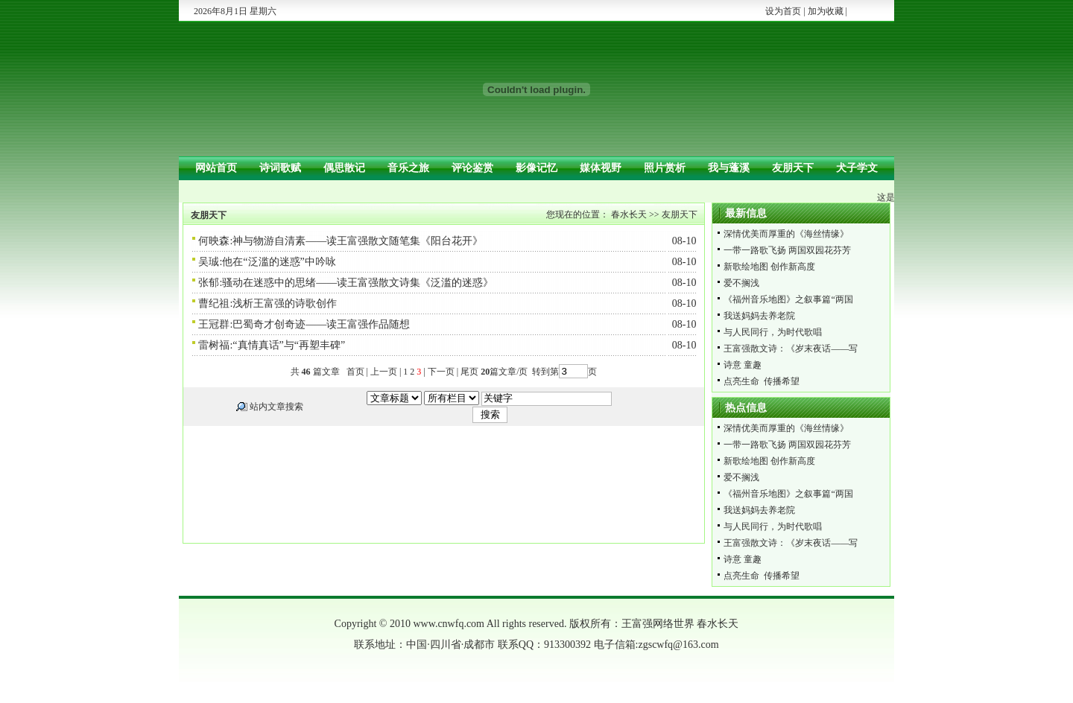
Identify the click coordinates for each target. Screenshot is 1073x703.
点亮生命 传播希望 (762, 381)
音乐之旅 (408, 168)
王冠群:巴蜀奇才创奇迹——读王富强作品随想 (304, 324)
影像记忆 (536, 168)
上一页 (383, 371)
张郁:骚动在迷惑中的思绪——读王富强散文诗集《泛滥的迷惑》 (345, 282)
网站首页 (216, 168)
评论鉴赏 (472, 168)
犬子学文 (857, 168)
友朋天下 (793, 168)
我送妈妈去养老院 (759, 316)
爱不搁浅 (741, 283)
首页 (355, 371)
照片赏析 (665, 168)
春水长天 (629, 214)
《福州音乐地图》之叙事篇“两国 (788, 299)
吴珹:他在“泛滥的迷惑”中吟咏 (266, 261)
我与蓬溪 (729, 168)
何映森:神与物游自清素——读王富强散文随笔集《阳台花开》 (340, 240)
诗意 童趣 (743, 365)
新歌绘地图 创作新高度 (769, 266)
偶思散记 (344, 168)
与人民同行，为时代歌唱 (773, 332)
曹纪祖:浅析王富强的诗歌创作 (267, 303)
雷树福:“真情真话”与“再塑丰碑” (271, 345)
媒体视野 (600, 168)
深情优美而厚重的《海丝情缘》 (786, 234)
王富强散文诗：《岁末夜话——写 (791, 348)
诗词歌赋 (280, 168)
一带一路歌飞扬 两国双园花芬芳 (787, 250)
